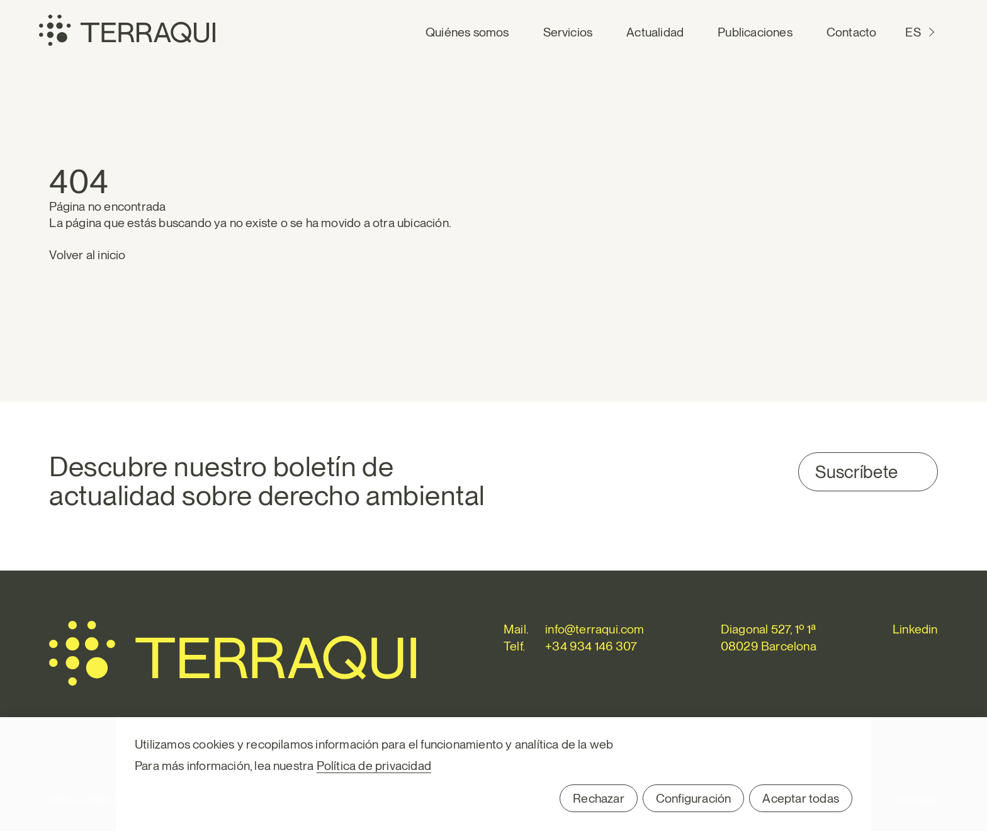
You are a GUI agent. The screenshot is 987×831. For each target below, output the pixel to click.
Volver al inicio (87, 254)
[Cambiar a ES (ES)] (921, 32)
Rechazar (598, 798)
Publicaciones (755, 32)
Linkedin (915, 629)
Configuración (693, 798)
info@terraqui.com (594, 629)
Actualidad (655, 32)
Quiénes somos (467, 32)
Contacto (851, 32)
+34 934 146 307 (591, 646)
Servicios (568, 32)
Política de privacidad (374, 765)
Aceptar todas (800, 798)
